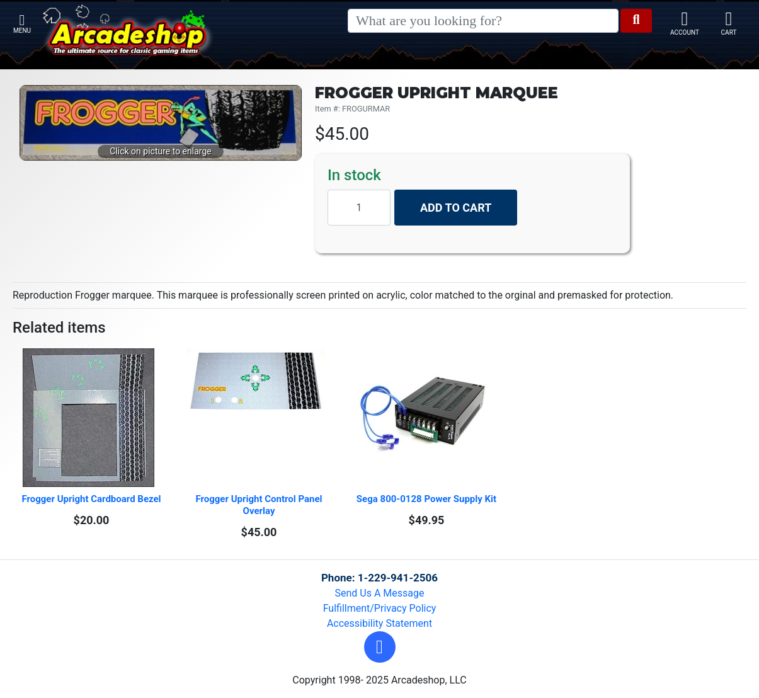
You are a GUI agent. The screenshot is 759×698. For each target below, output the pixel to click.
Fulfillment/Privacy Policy (380, 608)
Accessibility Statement (379, 623)
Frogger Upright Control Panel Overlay (259, 505)
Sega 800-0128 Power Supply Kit (426, 499)
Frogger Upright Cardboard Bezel (91, 499)
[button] (380, 647)
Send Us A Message (380, 593)
